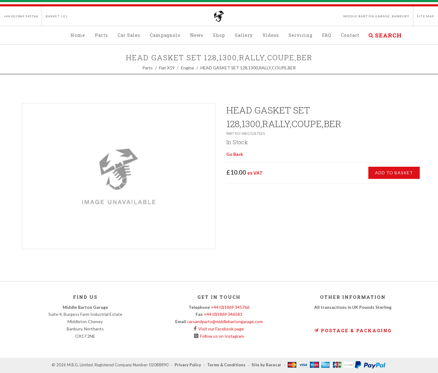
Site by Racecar (266, 365)
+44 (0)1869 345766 (21, 16)
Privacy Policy (188, 365)
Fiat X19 (167, 67)
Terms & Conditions (226, 365)
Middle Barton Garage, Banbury (376, 16)
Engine (187, 67)
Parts (147, 67)
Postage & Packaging (353, 330)
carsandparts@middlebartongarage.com (225, 321)
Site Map (425, 16)
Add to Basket (394, 172)
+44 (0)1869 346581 (223, 314)
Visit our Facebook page (220, 328)
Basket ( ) (57, 16)
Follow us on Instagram (221, 336)
